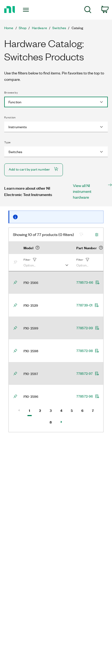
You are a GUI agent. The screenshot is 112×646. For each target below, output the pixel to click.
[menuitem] (88, 10)
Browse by (11, 92)
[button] (45, 262)
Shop (23, 27)
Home (8, 27)
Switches (59, 27)
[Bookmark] (16, 262)
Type (7, 142)
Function (10, 117)
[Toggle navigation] (27, 10)
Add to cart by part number (33, 169)
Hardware (39, 27)
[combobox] (56, 102)
